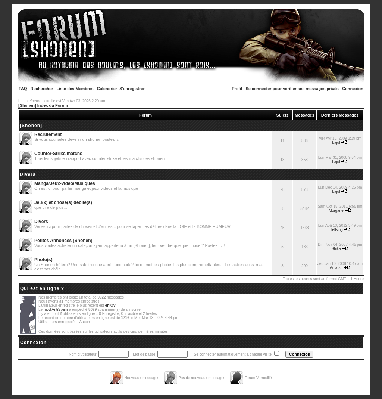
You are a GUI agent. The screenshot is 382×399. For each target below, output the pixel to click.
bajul (336, 142)
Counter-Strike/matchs (58, 153)
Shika (336, 249)
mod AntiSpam (56, 309)
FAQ (23, 88)
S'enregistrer (131, 88)
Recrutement (48, 134)
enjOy (110, 305)
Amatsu (336, 268)
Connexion (352, 88)
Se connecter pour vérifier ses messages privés (292, 88)
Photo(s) (43, 259)
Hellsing (336, 230)
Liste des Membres (75, 88)
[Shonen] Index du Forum (43, 105)
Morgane (336, 210)
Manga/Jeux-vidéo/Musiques (64, 183)
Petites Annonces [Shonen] (63, 240)
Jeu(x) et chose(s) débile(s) (63, 202)
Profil (237, 88)
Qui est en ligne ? (42, 288)
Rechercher (42, 88)
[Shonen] (31, 125)
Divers (28, 174)
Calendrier (107, 88)
